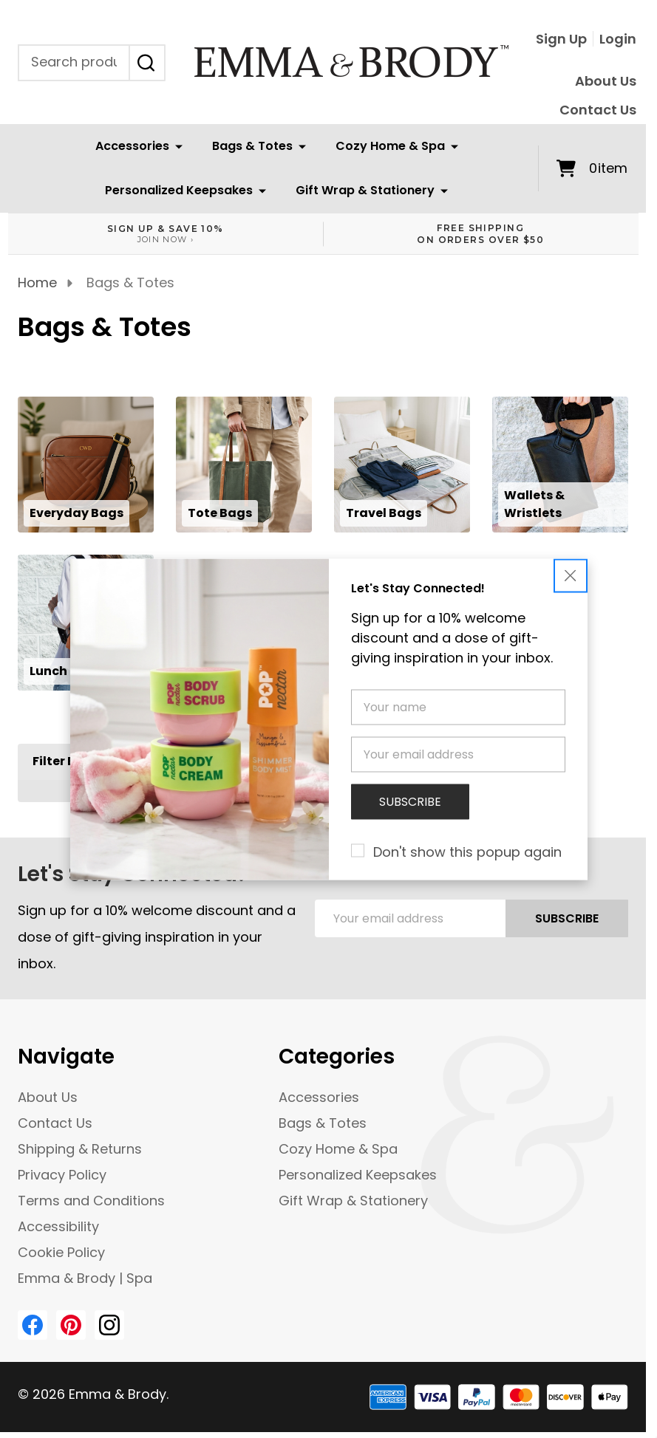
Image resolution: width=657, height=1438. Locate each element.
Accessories (132, 145)
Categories (337, 1056)
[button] (570, 575)
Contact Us (597, 109)
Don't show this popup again (467, 851)
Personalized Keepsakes (179, 190)
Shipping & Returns (80, 1149)
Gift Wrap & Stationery (365, 190)
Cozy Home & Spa (390, 145)
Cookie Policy (61, 1252)
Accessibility (58, 1226)
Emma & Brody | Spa (85, 1278)
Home (37, 282)
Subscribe (567, 918)
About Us (605, 81)
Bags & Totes (252, 145)
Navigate (66, 1056)
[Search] (147, 62)
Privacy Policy (62, 1174)
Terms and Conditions (91, 1200)
